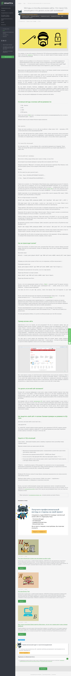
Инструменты (5, 34)
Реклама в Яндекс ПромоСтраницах (5, 16)
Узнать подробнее (24, 652)
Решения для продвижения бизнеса (8, 33)
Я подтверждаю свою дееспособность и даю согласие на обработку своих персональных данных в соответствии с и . (42, 661)
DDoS (29, 115)
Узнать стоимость (39, 532)
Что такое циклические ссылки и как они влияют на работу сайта (34, 558)
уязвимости (30, 55)
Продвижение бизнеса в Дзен (6, 19)
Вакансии (5, 36)
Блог (4, 30)
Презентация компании (7, 44)
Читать (21, 568)
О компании (53, 674)
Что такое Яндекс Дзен (24, 591)
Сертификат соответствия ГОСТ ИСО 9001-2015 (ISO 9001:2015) (8, 48)
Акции (2, 22)
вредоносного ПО (38, 401)
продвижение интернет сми (35, 495)
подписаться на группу (30, 489)
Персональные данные (46, 674)
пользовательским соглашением (46, 661)
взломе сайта (50, 188)
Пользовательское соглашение (36, 674)
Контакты (43, 668)
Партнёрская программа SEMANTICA (8, 52)
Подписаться (21, 639)
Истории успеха (6, 28)
